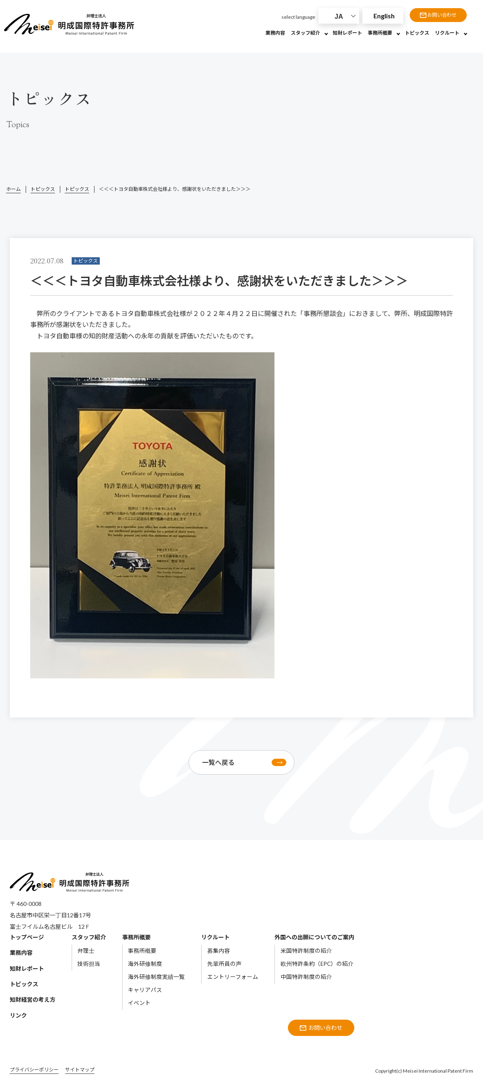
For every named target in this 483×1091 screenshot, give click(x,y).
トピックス (43, 189)
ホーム (13, 189)
